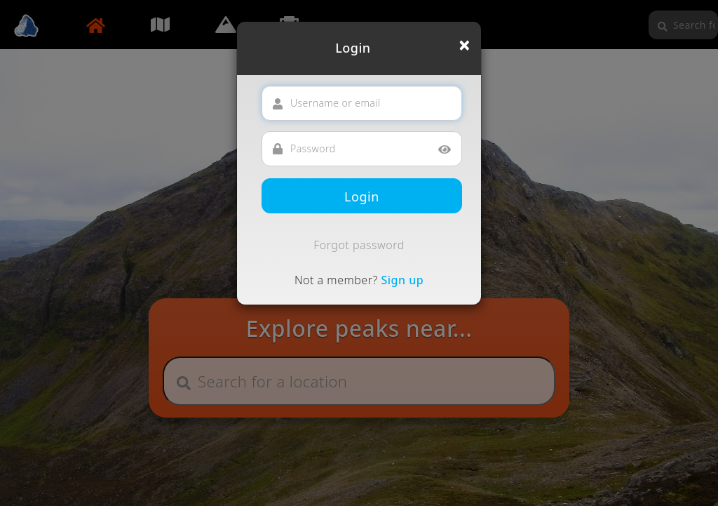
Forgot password (359, 245)
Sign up (402, 280)
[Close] (464, 45)
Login (361, 196)
